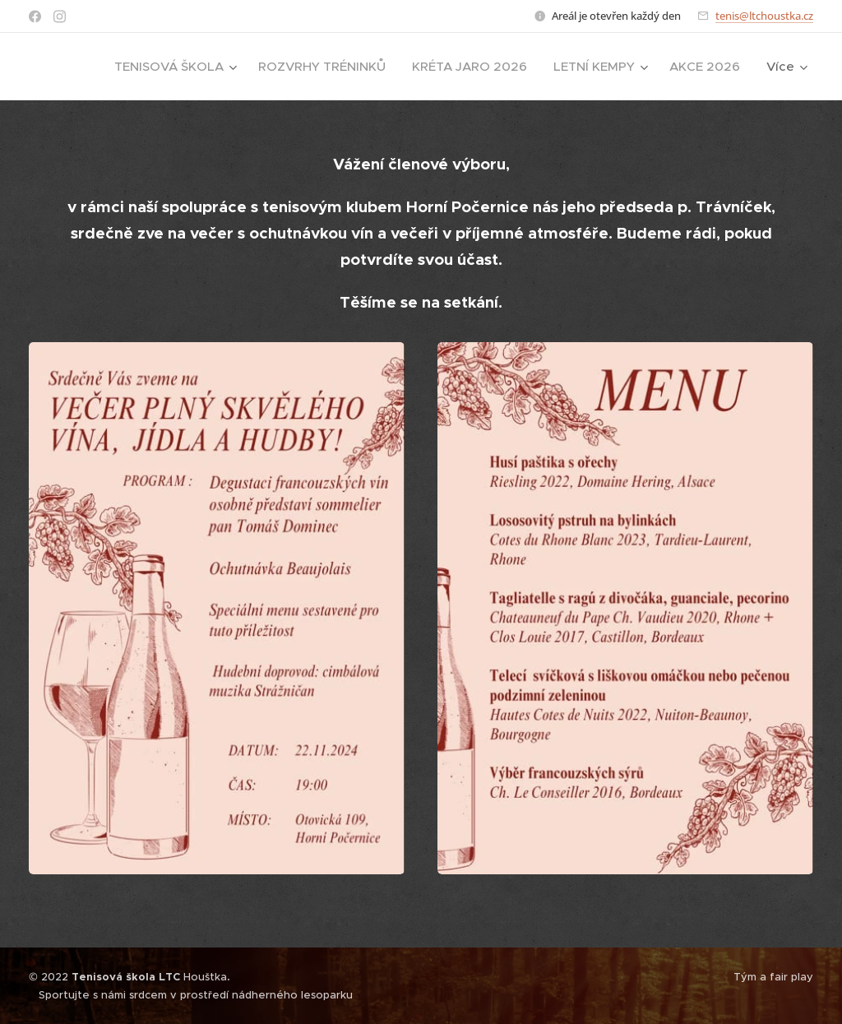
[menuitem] (177, 66)
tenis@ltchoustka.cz (764, 15)
